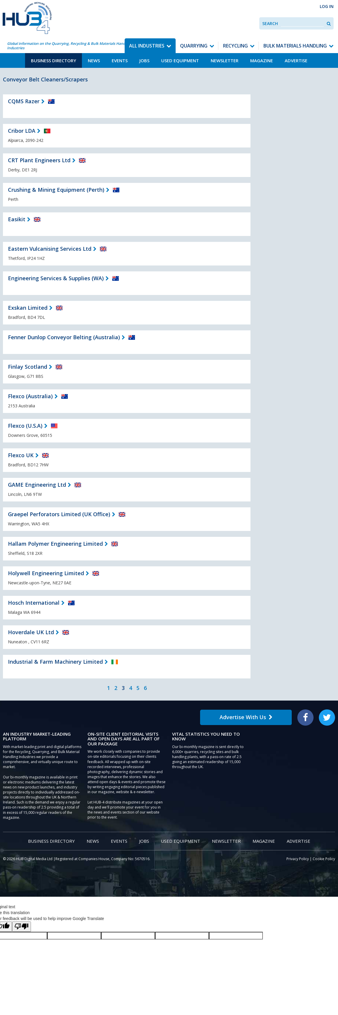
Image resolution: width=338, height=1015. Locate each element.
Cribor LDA (21, 130)
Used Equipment (180, 60)
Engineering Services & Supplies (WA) (56, 278)
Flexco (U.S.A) (25, 425)
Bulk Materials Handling (295, 45)
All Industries (146, 45)
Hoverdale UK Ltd (31, 632)
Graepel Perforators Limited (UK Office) (59, 514)
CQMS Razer (23, 101)
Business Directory (53, 60)
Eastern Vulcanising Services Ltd (49, 248)
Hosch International (34, 602)
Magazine (261, 60)
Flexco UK (21, 455)
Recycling (235, 45)
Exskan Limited (27, 307)
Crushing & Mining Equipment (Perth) (56, 189)
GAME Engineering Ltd (37, 484)
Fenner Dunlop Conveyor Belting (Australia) (64, 337)
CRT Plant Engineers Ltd (39, 160)
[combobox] (302, 23)
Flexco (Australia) (30, 396)
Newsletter (224, 60)
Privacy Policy (297, 858)
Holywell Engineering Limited (46, 573)
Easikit (16, 219)
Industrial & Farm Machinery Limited (55, 661)
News (94, 60)
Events (120, 60)
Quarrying (193, 45)
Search (270, 23)
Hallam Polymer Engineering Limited (55, 543)
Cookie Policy (324, 858)
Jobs (144, 60)
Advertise (296, 60)
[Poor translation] (21, 926)
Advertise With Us (246, 717)
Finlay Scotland (27, 366)
